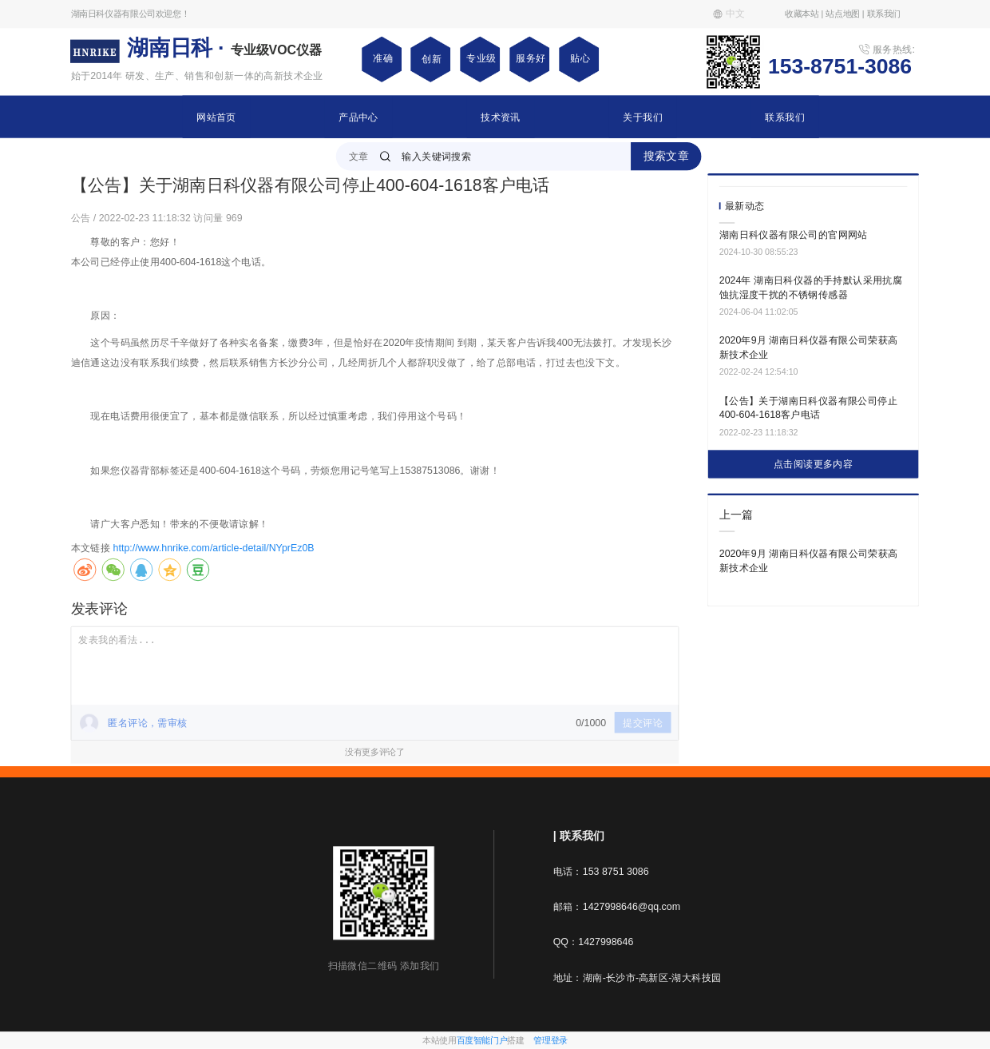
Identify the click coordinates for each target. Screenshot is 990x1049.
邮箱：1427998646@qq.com (616, 906)
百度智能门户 (482, 1040)
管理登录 (550, 1040)
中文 (729, 13)
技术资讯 (501, 116)
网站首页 (216, 116)
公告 (82, 217)
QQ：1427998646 (593, 942)
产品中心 (358, 116)
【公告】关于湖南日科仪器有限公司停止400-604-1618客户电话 (808, 407)
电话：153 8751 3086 (601, 870)
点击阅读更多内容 (813, 464)
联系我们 (785, 116)
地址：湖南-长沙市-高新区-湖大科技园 (637, 977)
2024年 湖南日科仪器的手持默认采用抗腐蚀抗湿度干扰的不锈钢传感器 (810, 287)
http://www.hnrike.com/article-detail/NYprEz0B (214, 548)
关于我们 (643, 116)
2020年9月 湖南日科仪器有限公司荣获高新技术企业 (808, 347)
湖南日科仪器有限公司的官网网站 (793, 234)
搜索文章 (666, 155)
